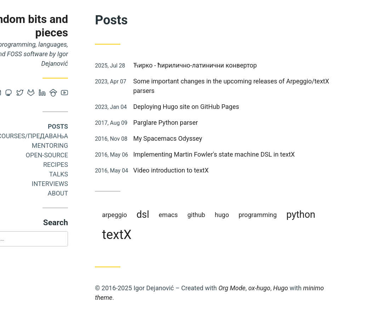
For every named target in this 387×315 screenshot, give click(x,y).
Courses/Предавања (63, 136)
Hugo (311, 288)
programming (289, 214)
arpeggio (145, 214)
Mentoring (81, 145)
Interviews (81, 183)
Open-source (78, 155)
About (89, 193)
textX (148, 234)
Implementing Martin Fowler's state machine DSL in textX (245, 154)
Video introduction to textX (202, 170)
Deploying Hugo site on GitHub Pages (217, 106)
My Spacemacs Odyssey (198, 138)
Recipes (86, 164)
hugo (253, 214)
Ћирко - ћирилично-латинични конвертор (226, 65)
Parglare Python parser (196, 122)
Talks (89, 174)
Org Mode (263, 288)
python (331, 214)
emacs (199, 214)
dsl (173, 214)
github (227, 214)
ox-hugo (290, 288)
